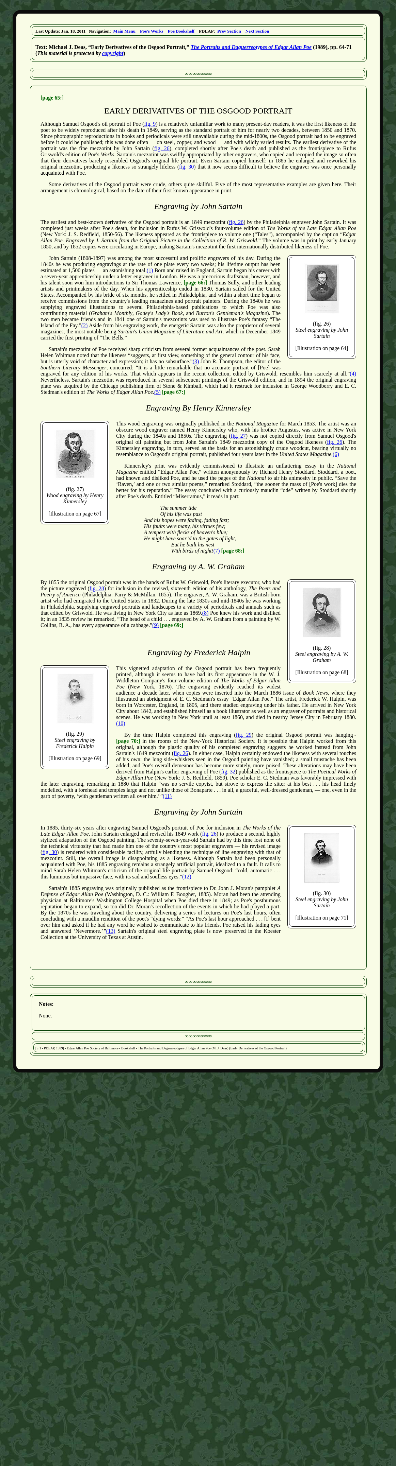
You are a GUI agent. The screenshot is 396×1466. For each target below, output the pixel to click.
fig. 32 (228, 771)
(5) (157, 392)
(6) (336, 454)
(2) (84, 325)
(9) (155, 625)
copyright (112, 53)
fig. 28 (97, 588)
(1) (150, 270)
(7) (216, 551)
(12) (186, 876)
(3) (196, 361)
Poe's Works (151, 31)
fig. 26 (162, 148)
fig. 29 (244, 735)
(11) (167, 796)
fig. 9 (150, 124)
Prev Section (229, 31)
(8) (205, 613)
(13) (110, 931)
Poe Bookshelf (181, 31)
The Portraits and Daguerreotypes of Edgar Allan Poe (251, 47)
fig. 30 (186, 167)
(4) (353, 374)
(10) (120, 723)
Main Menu (124, 31)
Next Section (257, 31)
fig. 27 (238, 436)
